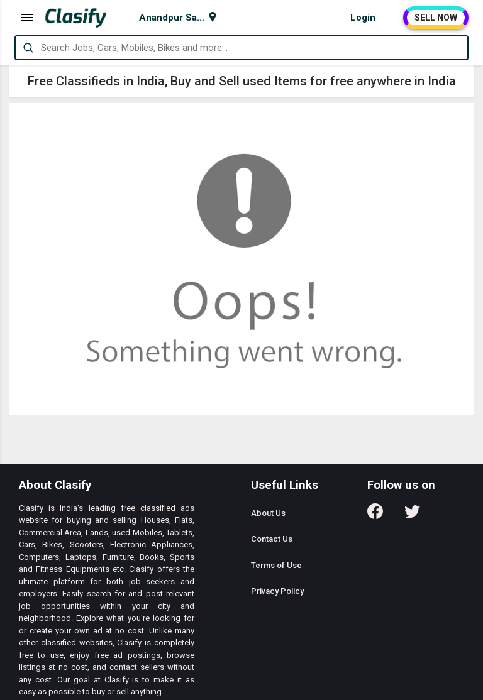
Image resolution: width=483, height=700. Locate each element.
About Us (268, 513)
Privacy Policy (277, 591)
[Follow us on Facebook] (375, 516)
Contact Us (271, 539)
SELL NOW (435, 18)
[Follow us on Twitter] (412, 516)
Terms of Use (276, 565)
